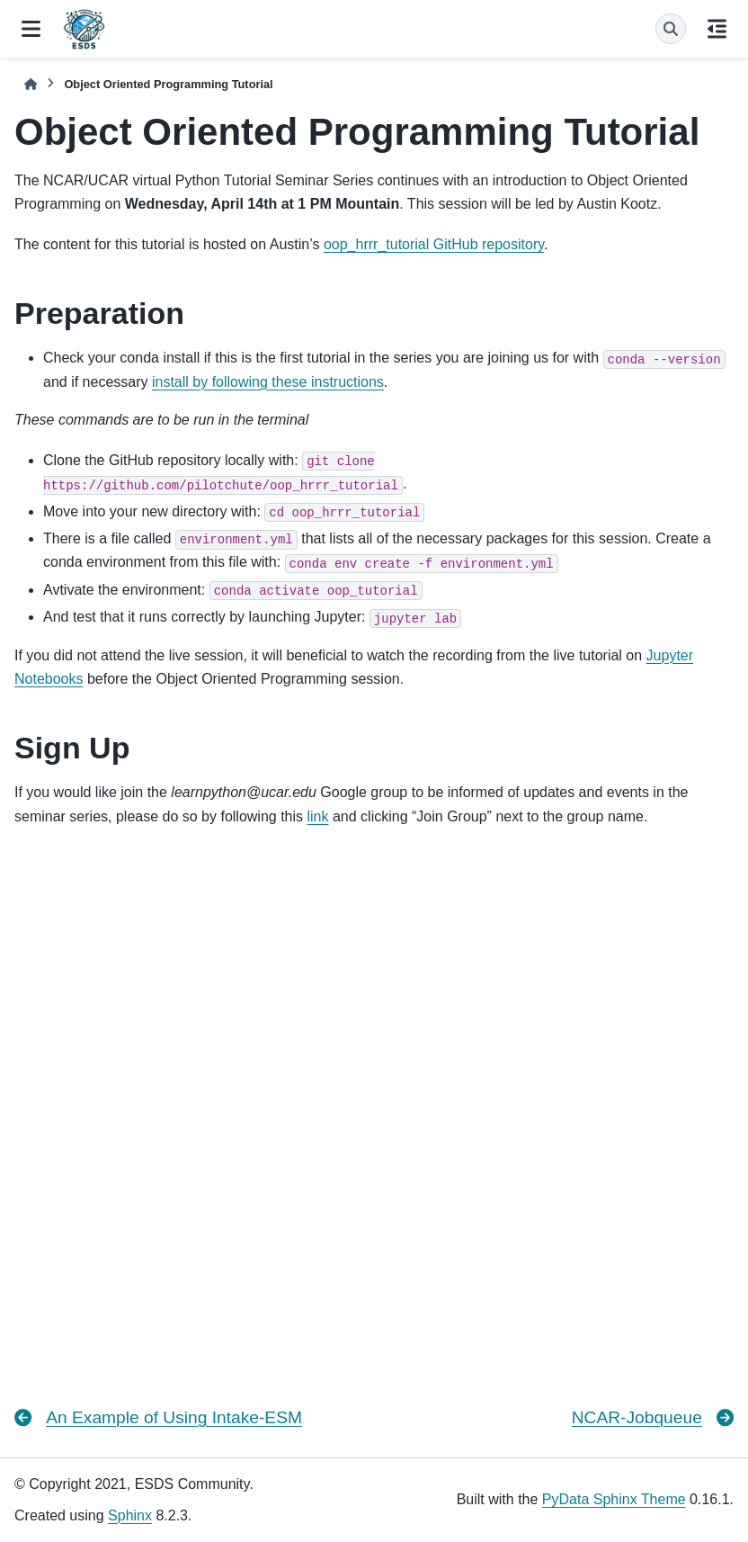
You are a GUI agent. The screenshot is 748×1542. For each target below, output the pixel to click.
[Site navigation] (31, 28)
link (318, 816)
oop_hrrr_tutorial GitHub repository (434, 244)
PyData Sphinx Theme (614, 1499)
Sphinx (130, 1515)
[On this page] (717, 28)
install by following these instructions (268, 382)
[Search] (670, 28)
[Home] (30, 84)
